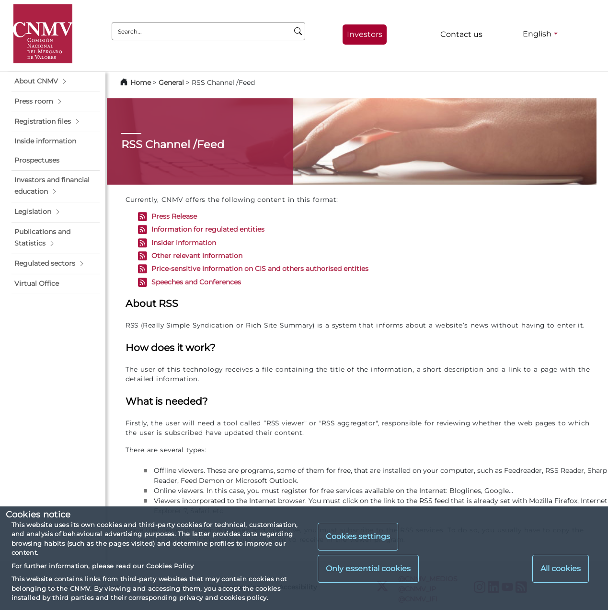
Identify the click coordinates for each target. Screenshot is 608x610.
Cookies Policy (170, 566)
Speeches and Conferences (196, 282)
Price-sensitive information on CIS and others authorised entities (259, 269)
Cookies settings (358, 536)
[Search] (298, 31)
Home (140, 82)
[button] (55, 81)
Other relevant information (196, 255)
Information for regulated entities (207, 229)
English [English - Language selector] (537, 33)
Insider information (183, 242)
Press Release (174, 216)
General (171, 82)
